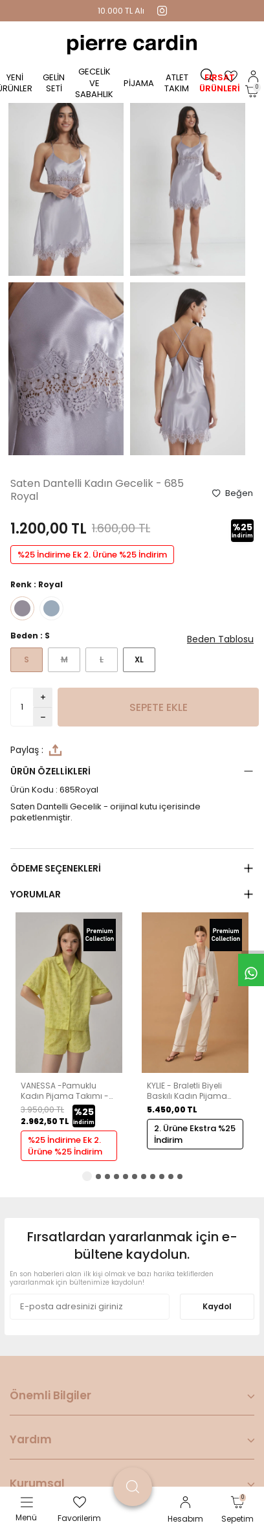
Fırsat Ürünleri (219, 83)
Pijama (139, 83)
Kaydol (217, 1306)
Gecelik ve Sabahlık (94, 83)
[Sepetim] (252, 91)
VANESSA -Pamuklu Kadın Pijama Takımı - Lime (65, 1091)
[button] (87, 1176)
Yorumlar (35, 894)
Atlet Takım (176, 83)
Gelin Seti (54, 83)
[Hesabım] (253, 76)
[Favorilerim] (231, 76)
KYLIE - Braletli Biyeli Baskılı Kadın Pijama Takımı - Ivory (187, 1091)
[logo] (132, 45)
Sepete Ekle (158, 707)
